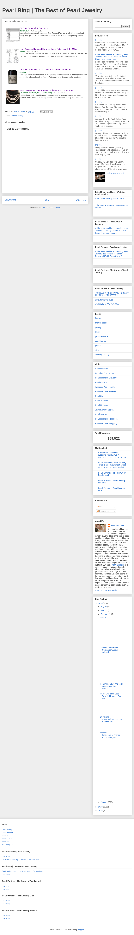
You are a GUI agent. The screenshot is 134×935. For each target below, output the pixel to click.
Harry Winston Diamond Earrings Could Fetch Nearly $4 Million (49, 49)
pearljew (5, 835)
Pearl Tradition (101, 401)
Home (46, 200)
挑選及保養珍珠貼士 (115, 173)
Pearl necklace (118, 565)
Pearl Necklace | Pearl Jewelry (112, 463)
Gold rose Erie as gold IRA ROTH (109, 199)
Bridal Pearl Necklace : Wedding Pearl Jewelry (108, 454)
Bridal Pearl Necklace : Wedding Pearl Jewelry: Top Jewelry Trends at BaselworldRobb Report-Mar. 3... (111, 253)
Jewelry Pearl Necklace (105, 410)
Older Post (81, 200)
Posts (100, 507)
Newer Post (10, 200)
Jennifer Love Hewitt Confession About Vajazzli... (109, 649)
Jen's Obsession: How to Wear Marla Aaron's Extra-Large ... (47, 90)
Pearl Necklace (101, 368)
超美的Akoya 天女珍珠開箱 (107, 304)
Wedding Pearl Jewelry (105, 387)
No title (103, 617)
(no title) (98, 40)
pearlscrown (7, 839)
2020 (100, 603)
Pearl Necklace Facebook (106, 419)
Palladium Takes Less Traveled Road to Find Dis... (110, 696)
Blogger (81, 929)
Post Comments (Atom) (50, 207)
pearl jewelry (7, 829)
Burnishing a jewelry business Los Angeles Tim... (111, 719)
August (103, 606)
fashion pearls (101, 323)
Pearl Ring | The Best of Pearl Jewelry (52, 10)
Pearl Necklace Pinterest (106, 391)
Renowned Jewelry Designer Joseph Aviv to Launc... (111, 686)
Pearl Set (99, 396)
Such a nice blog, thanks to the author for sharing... (22, 871)
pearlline (5, 842)
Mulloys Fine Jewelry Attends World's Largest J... (110, 734)
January (104, 802)
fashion (14, 115)
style (97, 350)
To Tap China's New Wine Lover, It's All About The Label (45, 69)
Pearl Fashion (101, 382)
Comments (103, 511)
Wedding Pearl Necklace (106, 373)
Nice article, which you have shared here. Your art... (23, 859)
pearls (97, 346)
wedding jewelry (102, 355)
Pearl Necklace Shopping (106, 423)
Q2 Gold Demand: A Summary (34, 28)
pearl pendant (7, 832)
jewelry (20, 115)
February (104, 614)
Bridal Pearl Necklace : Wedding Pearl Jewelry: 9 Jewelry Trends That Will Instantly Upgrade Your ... (111, 230)
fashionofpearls (8, 845)
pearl (97, 332)
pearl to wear (101, 341)
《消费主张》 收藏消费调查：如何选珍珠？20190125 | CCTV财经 (112, 294)
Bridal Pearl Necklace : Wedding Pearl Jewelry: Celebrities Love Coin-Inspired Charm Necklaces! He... (112, 56)
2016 (100, 810)
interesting (6, 856)
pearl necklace (101, 336)
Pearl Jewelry (101, 414)
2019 (100, 807)
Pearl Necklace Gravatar (106, 378)
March (103, 610)
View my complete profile (106, 590)
